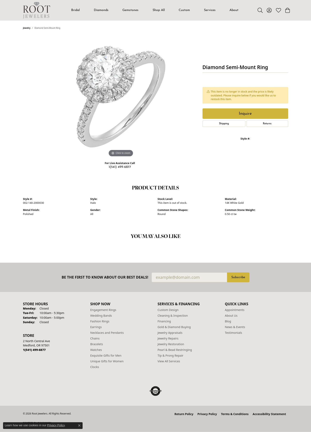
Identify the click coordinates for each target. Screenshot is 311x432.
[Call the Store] (34, 350)
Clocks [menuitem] (94, 367)
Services (210, 10)
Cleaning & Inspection (173, 315)
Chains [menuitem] (95, 338)
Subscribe (238, 277)
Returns (267, 123)
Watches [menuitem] (96, 350)
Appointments (235, 310)
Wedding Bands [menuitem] (101, 315)
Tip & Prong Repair (171, 355)
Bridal (75, 10)
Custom (184, 10)
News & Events (235, 327)
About (233, 10)
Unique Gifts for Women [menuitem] (107, 361)
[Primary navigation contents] (154, 10)
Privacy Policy (207, 414)
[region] (121, 97)
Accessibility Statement (269, 414)
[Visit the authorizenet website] (155, 391)
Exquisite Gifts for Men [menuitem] (106, 355)
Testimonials (233, 333)
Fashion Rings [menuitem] (100, 321)
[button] (260, 10)
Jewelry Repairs (168, 338)
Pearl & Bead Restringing (175, 350)
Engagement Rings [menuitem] (103, 310)
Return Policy (184, 414)
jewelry (27, 27)
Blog (228, 321)
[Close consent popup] (79, 425)
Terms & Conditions (235, 414)
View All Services (169, 361)
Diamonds (101, 10)
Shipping (224, 123)
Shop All (159, 10)
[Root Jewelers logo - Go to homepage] (36, 10)
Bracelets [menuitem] (96, 344)
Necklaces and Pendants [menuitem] (107, 333)
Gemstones (130, 10)
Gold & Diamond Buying (174, 327)
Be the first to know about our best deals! (105, 277)
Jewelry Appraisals (170, 333)
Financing (164, 321)
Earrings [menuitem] (96, 327)
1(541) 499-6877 (120, 167)
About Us (231, 315)
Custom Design (168, 310)
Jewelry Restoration (171, 344)
